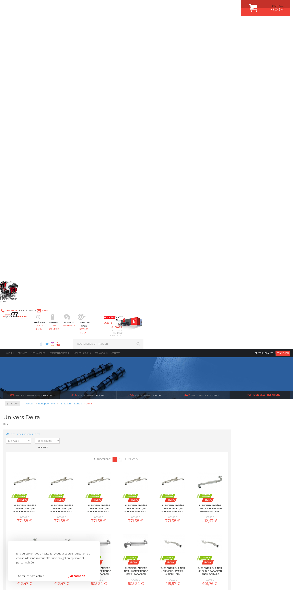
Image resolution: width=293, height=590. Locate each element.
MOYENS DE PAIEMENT (236, 460)
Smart (14, 310)
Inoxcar (15, 120)
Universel (16, 329)
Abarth (14, 158)
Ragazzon (31, 75)
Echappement (89, 455)
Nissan (14, 270)
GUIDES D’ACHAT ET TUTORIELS (241, 485)
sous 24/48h (76, 23)
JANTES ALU (161, 465)
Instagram (199, 5)
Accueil (10, 33)
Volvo (13, 339)
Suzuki (14, 319)
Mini (13, 261)
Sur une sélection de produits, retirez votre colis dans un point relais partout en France (167, 414)
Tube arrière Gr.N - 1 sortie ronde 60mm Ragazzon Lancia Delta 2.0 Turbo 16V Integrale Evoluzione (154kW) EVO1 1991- (120, 314)
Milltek (14, 133)
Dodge (14, 197)
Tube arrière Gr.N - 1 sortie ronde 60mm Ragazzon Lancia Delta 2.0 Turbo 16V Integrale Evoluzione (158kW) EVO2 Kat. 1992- (157, 314)
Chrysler (15, 187)
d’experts (124, 399)
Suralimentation (91, 450)
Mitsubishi (16, 266)
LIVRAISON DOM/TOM (235, 475)
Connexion (283, 33)
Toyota (14, 324)
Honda (14, 217)
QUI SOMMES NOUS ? (15, 476)
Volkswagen (17, 334)
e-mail (93, 5)
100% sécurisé (105, 23)
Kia (12, 236)
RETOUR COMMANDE (235, 470)
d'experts (135, 23)
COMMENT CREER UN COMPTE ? (241, 450)
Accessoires (18, 107)
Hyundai (15, 221)
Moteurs (86, 445)
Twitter (193, 5)
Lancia (14, 241)
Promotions (101, 33)
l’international (268, 399)
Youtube (205, 5)
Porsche (15, 285)
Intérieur (86, 485)
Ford (13, 212)
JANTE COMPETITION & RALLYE (171, 485)
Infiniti (14, 226)
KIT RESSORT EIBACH (166, 475)
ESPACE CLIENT (231, 445)
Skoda (14, 305)
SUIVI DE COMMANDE (235, 465)
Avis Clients (273, 570)
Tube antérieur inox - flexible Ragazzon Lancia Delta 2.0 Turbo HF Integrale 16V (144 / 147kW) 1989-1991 (83, 314)
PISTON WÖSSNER (164, 455)
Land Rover (17, 246)
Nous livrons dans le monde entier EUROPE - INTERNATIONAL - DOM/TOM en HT (263, 410)
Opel (13, 275)
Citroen (14, 192)
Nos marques (38, 33)
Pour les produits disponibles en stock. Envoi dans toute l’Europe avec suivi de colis (24, 410)
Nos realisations (82, 33)
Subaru (14, 314)
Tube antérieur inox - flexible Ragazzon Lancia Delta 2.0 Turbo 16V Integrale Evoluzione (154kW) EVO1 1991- (268, 251)
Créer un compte (264, 33)
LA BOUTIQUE (11, 481)
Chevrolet (16, 182)
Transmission (89, 460)
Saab (13, 295)
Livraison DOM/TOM (59, 33)
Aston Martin (18, 168)
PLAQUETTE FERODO (165, 450)
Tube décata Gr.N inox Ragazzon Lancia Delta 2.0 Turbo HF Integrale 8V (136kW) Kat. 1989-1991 (194, 314)
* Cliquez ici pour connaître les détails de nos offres (175, 524)
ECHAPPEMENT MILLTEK (167, 460)
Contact (116, 33)
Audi (13, 173)
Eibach (201, 75)
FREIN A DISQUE (163, 490)
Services (22, 33)
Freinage (86, 470)
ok (137, 520)
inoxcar (144, 75)
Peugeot (15, 280)
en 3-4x (76, 399)
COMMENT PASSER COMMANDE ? (241, 455)
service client (164, 23)
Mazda (14, 251)
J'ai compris (77, 576)
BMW (14, 177)
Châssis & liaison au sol (95, 465)
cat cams (88, 75)
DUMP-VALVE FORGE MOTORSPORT (174, 480)
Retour (72, 84)
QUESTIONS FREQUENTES (237, 480)
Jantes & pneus (90, 475)
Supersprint (18, 350)
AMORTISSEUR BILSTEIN (167, 445)
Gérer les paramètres (31, 576)
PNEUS (158, 470)
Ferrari (14, 202)
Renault (15, 290)
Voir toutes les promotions (263, 75)
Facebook (187, 5)
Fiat (13, 207)
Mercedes (16, 256)
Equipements (88, 490)
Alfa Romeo (17, 163)
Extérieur (86, 480)
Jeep (13, 231)
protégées (220, 399)
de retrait (172, 403)
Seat (13, 300)
